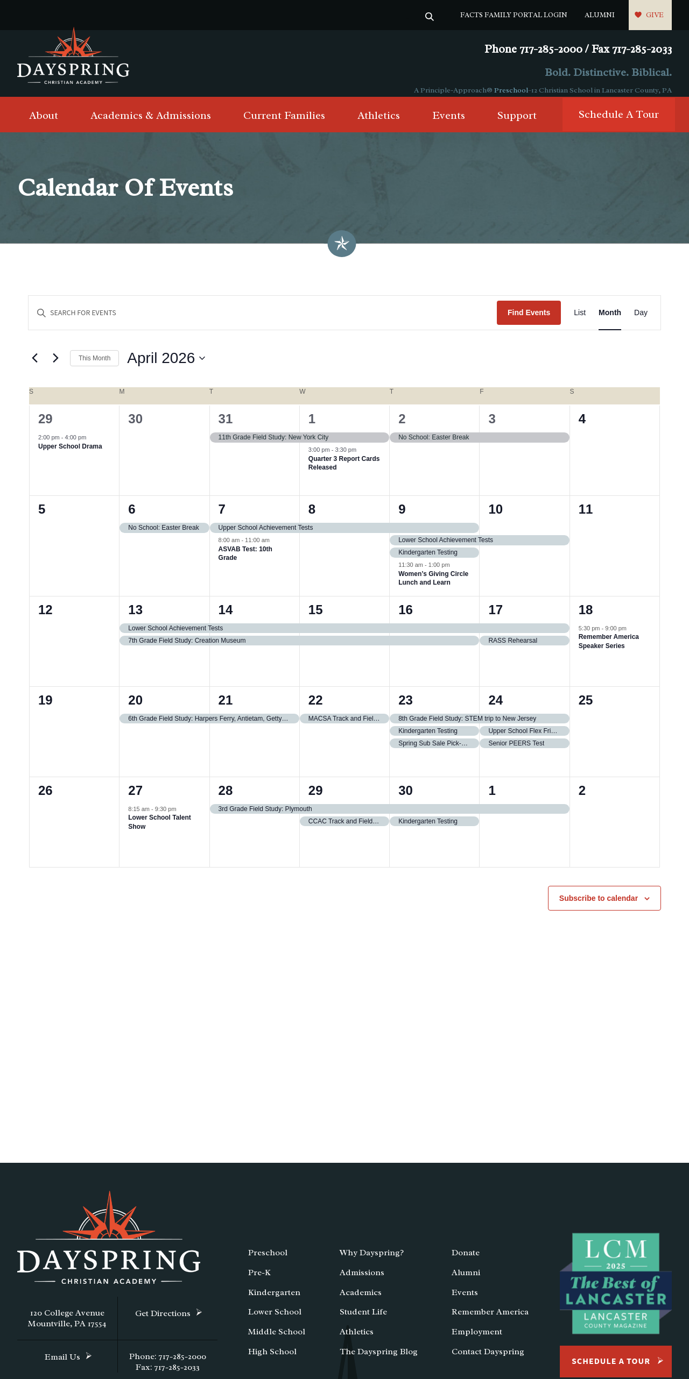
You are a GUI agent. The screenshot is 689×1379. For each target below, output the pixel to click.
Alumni (600, 14)
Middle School (276, 1340)
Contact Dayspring (488, 1360)
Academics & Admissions (150, 124)
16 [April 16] (405, 618)
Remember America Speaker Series (609, 650)
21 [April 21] (226, 708)
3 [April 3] (491, 428)
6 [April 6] (131, 518)
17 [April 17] (495, 618)
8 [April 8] (311, 518)
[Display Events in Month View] (610, 322)
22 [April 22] (315, 708)
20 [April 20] (135, 708)
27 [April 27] (135, 799)
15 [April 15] (315, 618)
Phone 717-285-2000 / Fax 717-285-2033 (578, 49)
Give (655, 14)
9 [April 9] (401, 518)
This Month (94, 367)
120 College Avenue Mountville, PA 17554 (67, 1327)
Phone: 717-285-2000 (167, 1365)
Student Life (363, 1321)
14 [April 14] (226, 618)
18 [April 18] (586, 618)
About (43, 124)
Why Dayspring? (372, 1261)
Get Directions (163, 1322)
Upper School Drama (70, 455)
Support (517, 124)
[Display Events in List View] (580, 322)
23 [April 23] (405, 708)
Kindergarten (274, 1301)
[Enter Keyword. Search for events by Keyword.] (263, 322)
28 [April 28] (226, 799)
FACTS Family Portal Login (513, 14)
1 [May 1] (491, 799)
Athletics (378, 124)
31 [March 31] (226, 428)
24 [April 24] (495, 708)
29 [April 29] (315, 799)
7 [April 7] (222, 518)
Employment (477, 1340)
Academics (361, 1301)
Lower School (274, 1321)
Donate (466, 1261)
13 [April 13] (135, 618)
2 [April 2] (401, 428)
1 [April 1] (311, 428)
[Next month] (55, 367)
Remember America (490, 1321)
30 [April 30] (405, 799)
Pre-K (259, 1281)
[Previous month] (34, 367)
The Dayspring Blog (379, 1360)
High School (272, 1360)
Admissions (362, 1281)
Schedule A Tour (619, 123)
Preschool (511, 90)
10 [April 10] (495, 518)
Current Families (284, 124)
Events (448, 124)
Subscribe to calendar (598, 906)
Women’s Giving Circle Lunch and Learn (433, 587)
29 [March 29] (45, 428)
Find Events (529, 321)
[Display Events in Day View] (641, 322)
